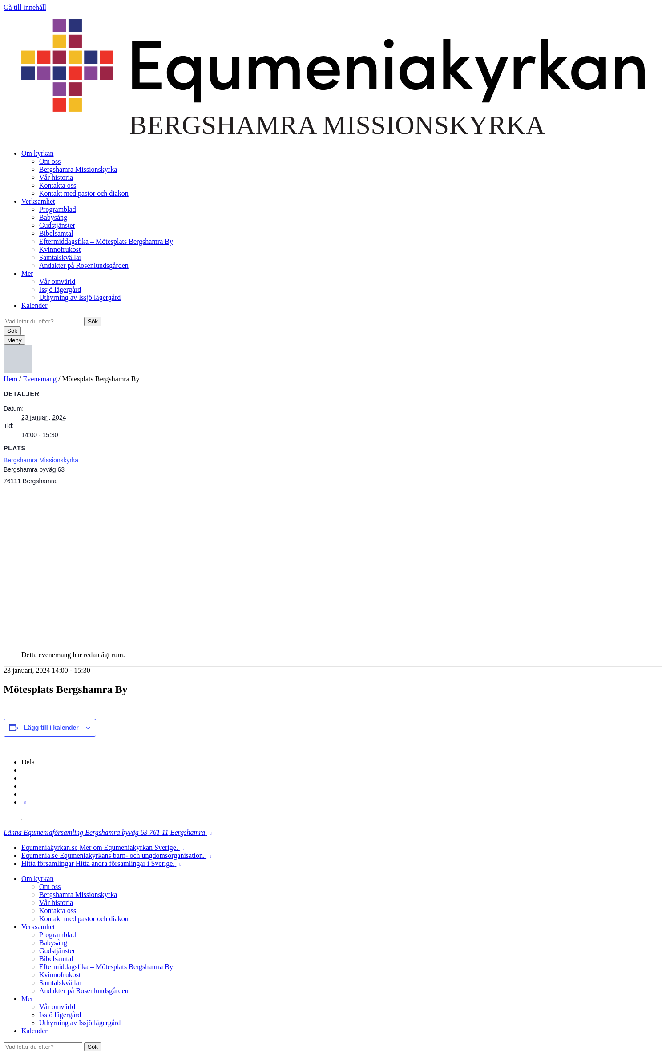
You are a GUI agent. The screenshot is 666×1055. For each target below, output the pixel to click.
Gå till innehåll (25, 7)
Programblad (57, 209)
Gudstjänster (57, 225)
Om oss (50, 161)
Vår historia (56, 177)
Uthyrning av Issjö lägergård (80, 297)
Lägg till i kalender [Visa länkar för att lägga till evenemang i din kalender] (51, 727)
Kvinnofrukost (60, 249)
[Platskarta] (333, 565)
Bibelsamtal (56, 233)
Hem (10, 379)
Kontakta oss (57, 185)
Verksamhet (38, 201)
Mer (27, 273)
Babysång (53, 217)
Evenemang (40, 379)
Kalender (34, 305)
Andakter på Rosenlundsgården (84, 265)
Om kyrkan (37, 153)
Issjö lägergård (60, 289)
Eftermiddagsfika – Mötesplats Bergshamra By (106, 241)
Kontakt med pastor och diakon (84, 193)
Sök (93, 321)
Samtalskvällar (60, 257)
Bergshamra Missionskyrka (78, 169)
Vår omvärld (57, 281)
